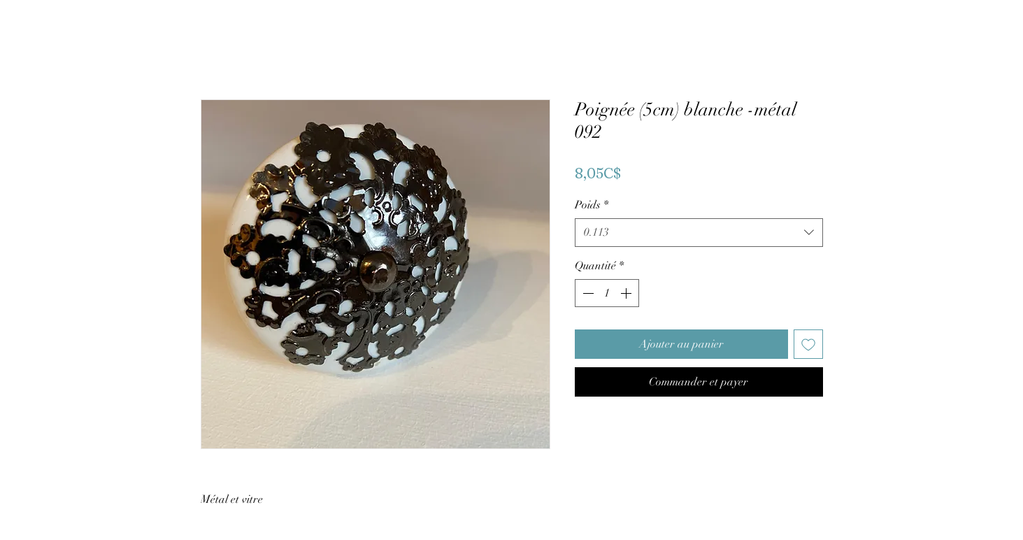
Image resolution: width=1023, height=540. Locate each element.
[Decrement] (586, 293)
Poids (591, 205)
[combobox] (699, 232)
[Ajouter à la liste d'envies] (808, 344)
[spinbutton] (606, 293)
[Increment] (627, 293)
